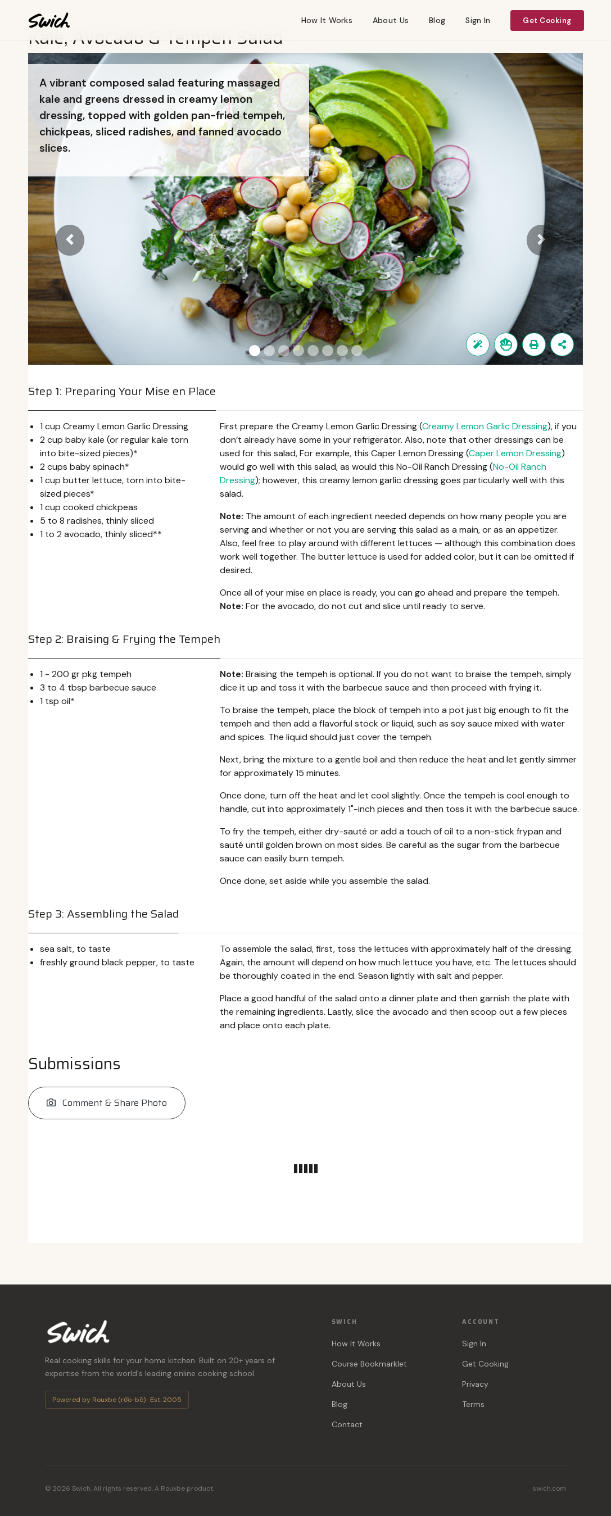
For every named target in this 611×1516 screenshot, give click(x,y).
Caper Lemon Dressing (515, 453)
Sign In (477, 20)
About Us (391, 20)
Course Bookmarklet (369, 1364)
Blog (437, 20)
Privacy (475, 1384)
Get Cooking (547, 20)
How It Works (326, 20)
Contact (347, 1424)
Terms (473, 1404)
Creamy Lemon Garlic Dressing (484, 426)
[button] (69, 240)
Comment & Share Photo (107, 1103)
